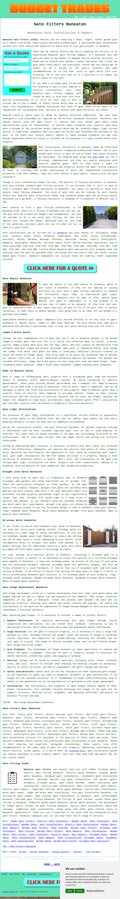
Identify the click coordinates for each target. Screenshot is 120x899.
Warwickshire (22, 812)
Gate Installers (99, 821)
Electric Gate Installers (52, 821)
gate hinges (28, 615)
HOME (77, 17)
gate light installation (40, 415)
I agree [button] (69, 891)
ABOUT (91, 17)
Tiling (22, 852)
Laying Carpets (60, 852)
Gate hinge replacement (16, 593)
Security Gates (60, 834)
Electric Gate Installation (81, 824)
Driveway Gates (98, 834)
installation (54, 90)
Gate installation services (19, 737)
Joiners (77, 852)
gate (73, 43)
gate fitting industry (104, 167)
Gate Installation (96, 831)
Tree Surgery (93, 852)
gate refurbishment (105, 796)
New (23, 874)
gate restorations (87, 786)
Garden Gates (43, 841)
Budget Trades (8, 892)
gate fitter (44, 122)
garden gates (77, 802)
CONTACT (100, 17)
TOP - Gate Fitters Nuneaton (19, 846)
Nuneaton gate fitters (37, 769)
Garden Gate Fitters (35, 828)
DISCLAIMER (111, 17)
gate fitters (18, 256)
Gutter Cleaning (39, 852)
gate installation (98, 751)
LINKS (83, 17)
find (12, 714)
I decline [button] (79, 891)
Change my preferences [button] (95, 891)
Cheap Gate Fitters (22, 821)
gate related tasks (100, 809)
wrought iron (78, 481)
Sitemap (4, 874)
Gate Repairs (11, 828)
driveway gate (100, 555)
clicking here (77, 751)
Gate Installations (51, 824)
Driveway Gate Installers (94, 841)
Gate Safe (98, 157)
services (7, 259)
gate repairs (108, 786)
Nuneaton (62, 233)
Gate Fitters (19, 834)
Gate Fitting (59, 828)
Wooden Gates (79, 821)
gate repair (109, 294)
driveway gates (67, 529)
